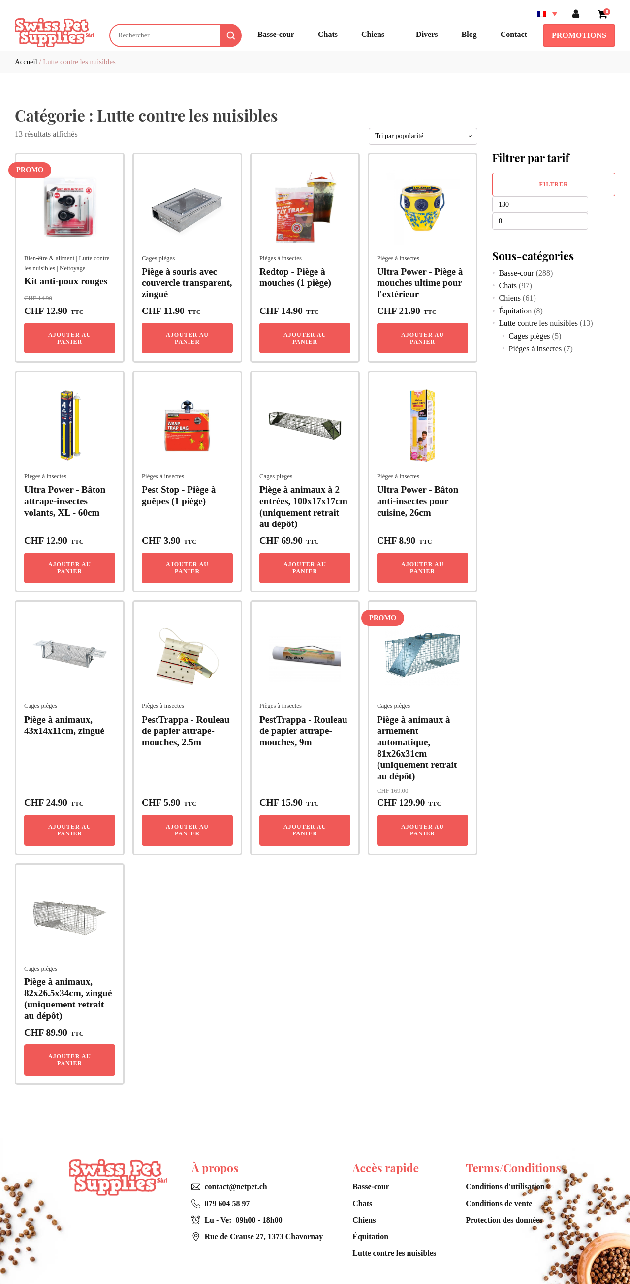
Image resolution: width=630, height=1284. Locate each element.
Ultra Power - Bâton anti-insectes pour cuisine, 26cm (417, 501)
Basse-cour (516, 273)
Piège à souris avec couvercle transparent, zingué (187, 282)
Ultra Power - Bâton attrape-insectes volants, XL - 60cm (64, 501)
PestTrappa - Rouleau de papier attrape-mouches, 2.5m (186, 730)
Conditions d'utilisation (505, 1186)
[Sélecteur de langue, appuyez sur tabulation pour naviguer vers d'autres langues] (547, 13)
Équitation (515, 311)
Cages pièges (158, 258)
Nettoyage (73, 268)
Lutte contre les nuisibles (538, 323)
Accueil (26, 62)
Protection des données (504, 1220)
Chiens (510, 298)
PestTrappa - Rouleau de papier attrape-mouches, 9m (303, 730)
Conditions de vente (499, 1203)
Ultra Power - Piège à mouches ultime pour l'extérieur (420, 282)
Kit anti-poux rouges (65, 281)
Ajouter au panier (69, 338)
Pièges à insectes (280, 258)
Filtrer (553, 184)
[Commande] (423, 136)
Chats (508, 285)
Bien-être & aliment (49, 258)
